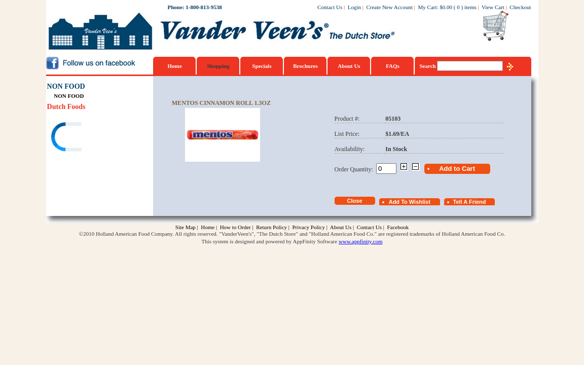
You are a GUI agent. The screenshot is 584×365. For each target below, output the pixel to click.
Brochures (305, 66)
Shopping (218, 66)
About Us (349, 66)
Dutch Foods (66, 107)
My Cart (427, 7)
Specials (262, 66)
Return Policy (271, 227)
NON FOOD (66, 86)
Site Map (185, 227)
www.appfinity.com (361, 241)
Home (174, 66)
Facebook (398, 227)
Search (428, 66)
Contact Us (329, 7)
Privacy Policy (308, 227)
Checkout (520, 7)
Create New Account (389, 7)
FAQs (392, 66)
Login (354, 7)
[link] (86, 138)
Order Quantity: (355, 169)
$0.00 (446, 7)
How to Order (235, 227)
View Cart (493, 7)
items (470, 7)
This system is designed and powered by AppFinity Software (270, 241)
